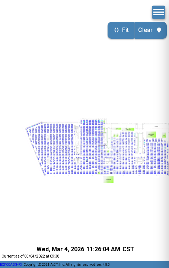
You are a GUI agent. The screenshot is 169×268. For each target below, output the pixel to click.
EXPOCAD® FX (11, 265)
